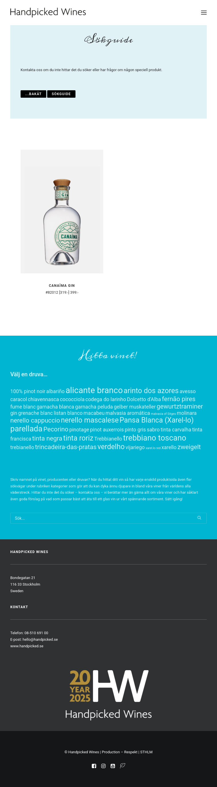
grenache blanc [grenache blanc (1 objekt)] (35, 435)
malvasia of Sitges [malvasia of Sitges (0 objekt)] (163, 436)
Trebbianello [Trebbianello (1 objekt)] (108, 461)
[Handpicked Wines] (48, 12)
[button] (204, 12)
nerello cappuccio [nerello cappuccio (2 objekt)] (35, 442)
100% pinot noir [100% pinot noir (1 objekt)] (27, 414)
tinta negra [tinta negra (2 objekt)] (47, 460)
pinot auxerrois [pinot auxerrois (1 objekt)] (107, 452)
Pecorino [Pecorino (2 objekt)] (56, 451)
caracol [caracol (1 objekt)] (18, 422)
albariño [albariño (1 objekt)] (55, 414)
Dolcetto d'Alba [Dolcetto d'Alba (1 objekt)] (144, 422)
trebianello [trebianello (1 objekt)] (22, 470)
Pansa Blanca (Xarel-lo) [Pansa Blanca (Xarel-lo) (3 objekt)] (157, 442)
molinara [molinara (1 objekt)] (186, 435)
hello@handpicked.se (40, 639)
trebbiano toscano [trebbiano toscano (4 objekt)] (154, 460)
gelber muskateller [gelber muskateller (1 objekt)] (135, 429)
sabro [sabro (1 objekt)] (153, 452)
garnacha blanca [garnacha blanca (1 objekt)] (55, 429)
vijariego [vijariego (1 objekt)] (135, 470)
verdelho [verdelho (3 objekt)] (111, 469)
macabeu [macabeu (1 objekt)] (94, 435)
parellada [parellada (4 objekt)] (26, 451)
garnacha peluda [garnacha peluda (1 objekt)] (94, 429)
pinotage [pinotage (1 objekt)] (79, 452)
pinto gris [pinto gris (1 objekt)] (135, 452)
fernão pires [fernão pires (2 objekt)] (178, 421)
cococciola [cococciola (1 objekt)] (72, 422)
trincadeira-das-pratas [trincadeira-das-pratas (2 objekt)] (66, 469)
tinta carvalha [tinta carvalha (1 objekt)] (176, 452)
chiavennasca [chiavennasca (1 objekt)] (43, 422)
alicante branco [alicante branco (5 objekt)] (94, 413)
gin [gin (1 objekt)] (13, 435)
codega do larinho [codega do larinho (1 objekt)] (105, 422)
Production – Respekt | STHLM (127, 752)
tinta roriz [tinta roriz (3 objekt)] (78, 460)
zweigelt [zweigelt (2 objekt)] (189, 469)
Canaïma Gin (62, 286)
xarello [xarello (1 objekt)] (169, 470)
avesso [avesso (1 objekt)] (188, 414)
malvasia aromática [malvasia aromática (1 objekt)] (127, 435)
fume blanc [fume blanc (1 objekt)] (23, 429)
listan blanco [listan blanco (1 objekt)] (68, 435)
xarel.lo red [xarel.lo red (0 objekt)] (153, 470)
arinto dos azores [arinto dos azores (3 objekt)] (151, 413)
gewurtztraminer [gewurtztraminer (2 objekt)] (180, 428)
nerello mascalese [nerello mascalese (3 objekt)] (90, 442)
